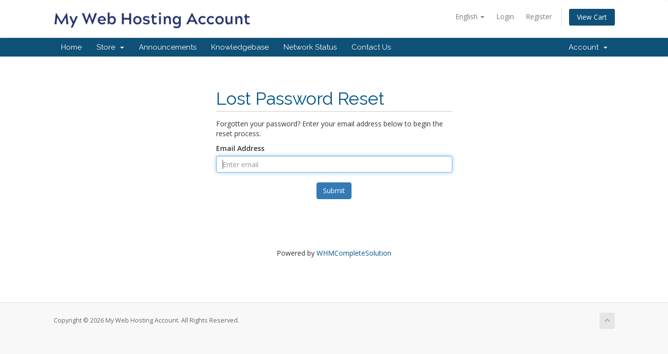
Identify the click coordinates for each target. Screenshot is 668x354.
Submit (334, 190)
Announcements (167, 47)
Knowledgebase (240, 47)
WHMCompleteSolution (354, 253)
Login (505, 16)
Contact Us (371, 47)
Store (110, 47)
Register (539, 16)
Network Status (310, 47)
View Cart (592, 17)
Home (71, 47)
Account (588, 47)
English (469, 16)
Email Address (240, 148)
